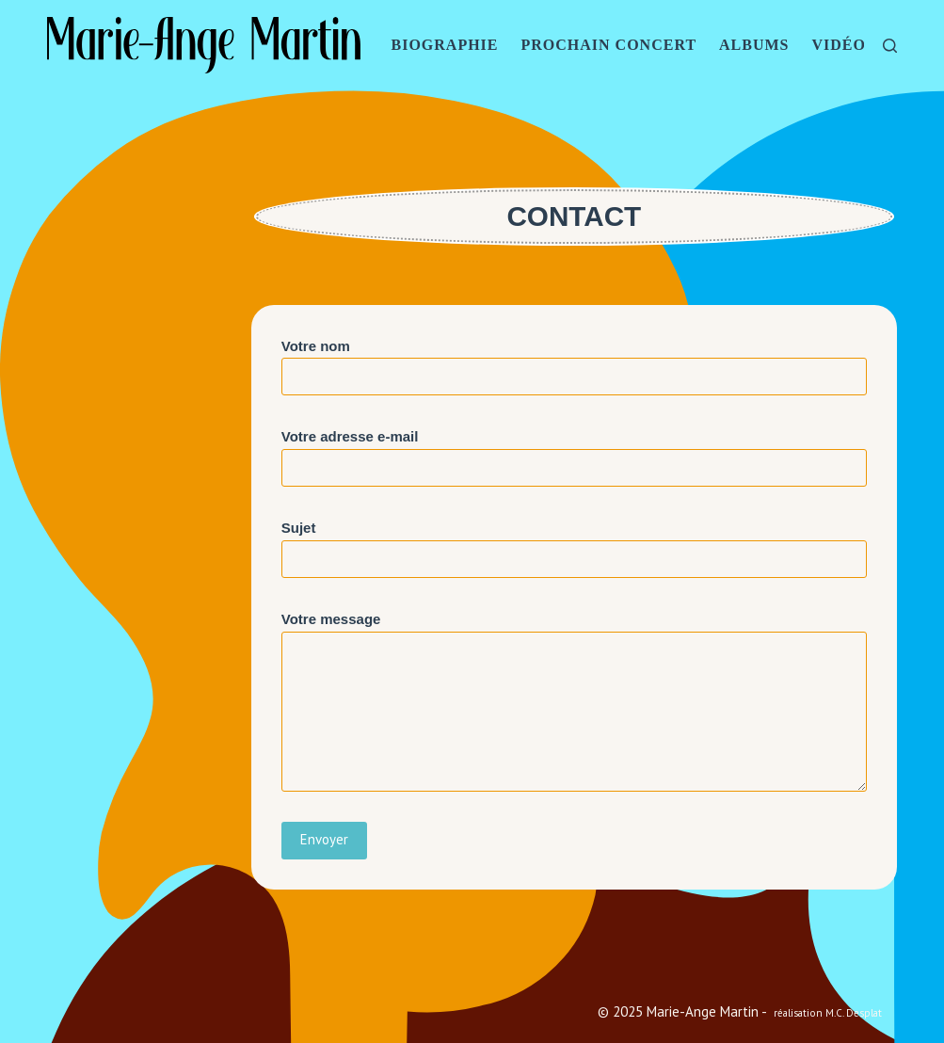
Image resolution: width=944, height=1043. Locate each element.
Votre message (574, 701)
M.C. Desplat (853, 1012)
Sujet (574, 543)
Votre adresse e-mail (574, 451)
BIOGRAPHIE (444, 45)
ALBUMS (754, 45)
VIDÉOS (843, 45)
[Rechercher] (890, 46)
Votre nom (574, 361)
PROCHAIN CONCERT (609, 45)
